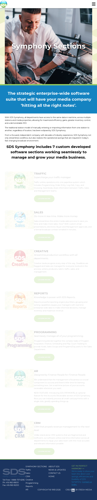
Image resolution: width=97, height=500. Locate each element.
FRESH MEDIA (85, 490)
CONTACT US (54, 473)
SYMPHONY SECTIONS (36, 466)
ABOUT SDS (53, 466)
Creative (29, 480)
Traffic (28, 470)
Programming (32, 483)
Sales (28, 473)
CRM (28, 476)
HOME (51, 476)
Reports (29, 486)
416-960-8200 (12, 485)
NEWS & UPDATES (57, 470)
